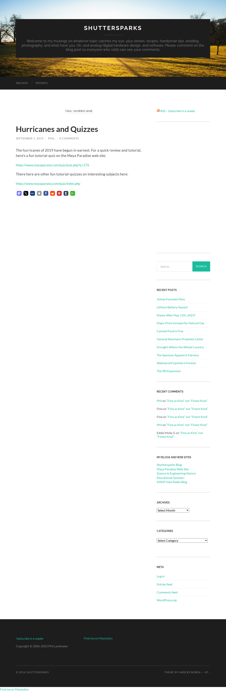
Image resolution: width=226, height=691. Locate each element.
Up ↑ (207, 672)
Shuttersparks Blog (169, 464)
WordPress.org (167, 600)
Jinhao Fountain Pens (171, 299)
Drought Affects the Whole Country (180, 347)
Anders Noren (190, 672)
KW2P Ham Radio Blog (172, 481)
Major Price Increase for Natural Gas (180, 323)
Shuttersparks (113, 27)
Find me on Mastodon (98, 638)
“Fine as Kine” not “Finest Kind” (186, 400)
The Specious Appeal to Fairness (178, 355)
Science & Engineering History (176, 473)
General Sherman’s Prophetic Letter (180, 339)
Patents (42, 82)
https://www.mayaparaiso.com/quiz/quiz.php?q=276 (58, 164)
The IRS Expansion (169, 371)
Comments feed (167, 592)
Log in (161, 576)
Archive (22, 82)
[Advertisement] (183, 187)
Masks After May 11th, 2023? (176, 315)
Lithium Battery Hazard (172, 307)
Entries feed (164, 584)
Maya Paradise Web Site (173, 469)
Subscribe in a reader (30, 638)
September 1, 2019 (30, 138)
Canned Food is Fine (170, 331)
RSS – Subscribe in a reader (177, 110)
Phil (51, 138)
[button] (19, 193)
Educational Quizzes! (170, 477)
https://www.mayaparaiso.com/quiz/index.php (53, 183)
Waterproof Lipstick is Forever (176, 363)
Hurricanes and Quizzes (61, 128)
